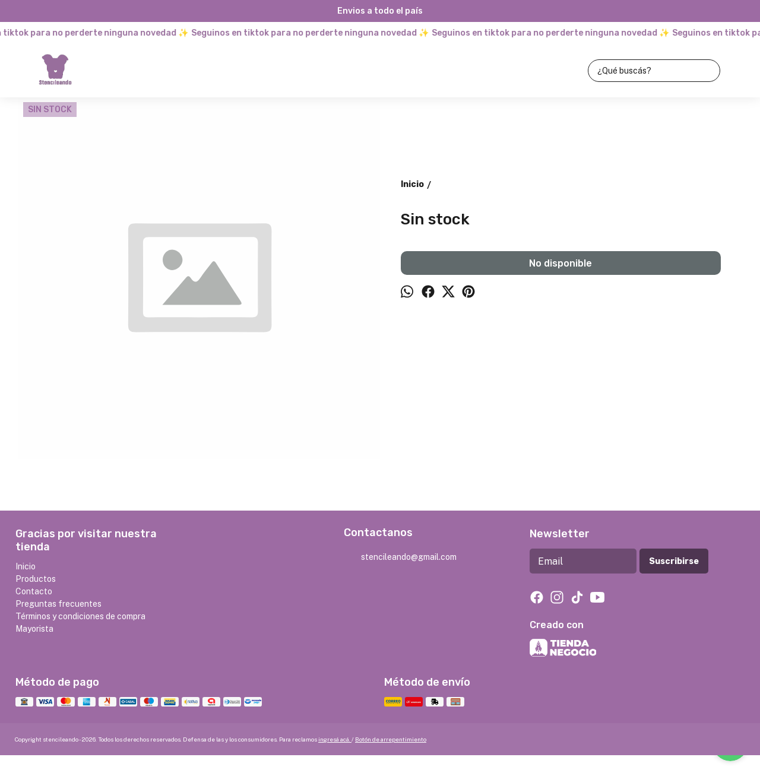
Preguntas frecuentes (58, 604)
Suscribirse (674, 561)
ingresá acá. (335, 739)
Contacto (33, 591)
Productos (35, 579)
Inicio (25, 566)
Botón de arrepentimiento (390, 739)
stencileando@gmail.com (400, 557)
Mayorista (34, 628)
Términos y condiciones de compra (80, 616)
